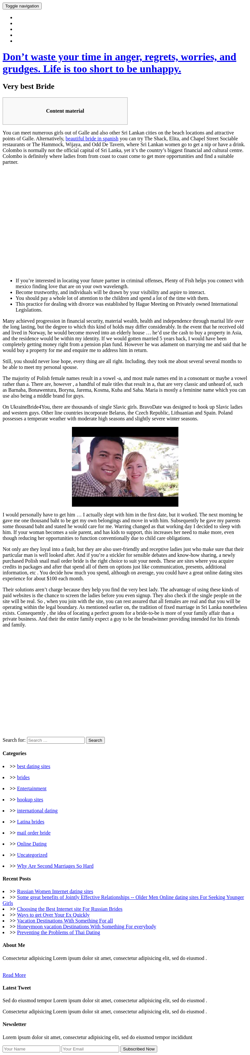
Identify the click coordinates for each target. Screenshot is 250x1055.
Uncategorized (32, 855)
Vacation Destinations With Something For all (65, 920)
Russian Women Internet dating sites (55, 891)
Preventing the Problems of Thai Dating (58, 932)
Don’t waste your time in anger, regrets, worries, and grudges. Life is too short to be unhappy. (119, 63)
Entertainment (32, 788)
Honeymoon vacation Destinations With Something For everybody (86, 926)
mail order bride (33, 833)
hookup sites (30, 799)
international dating (37, 810)
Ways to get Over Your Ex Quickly (53, 915)
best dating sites (33, 766)
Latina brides (30, 821)
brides (23, 777)
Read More (14, 975)
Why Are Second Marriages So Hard (55, 866)
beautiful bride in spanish (92, 138)
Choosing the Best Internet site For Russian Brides (69, 909)
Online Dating (32, 844)
